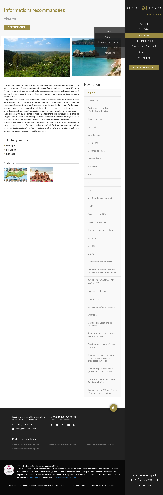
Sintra (91, 253)
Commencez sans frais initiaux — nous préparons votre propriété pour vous (102, 358)
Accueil (144, 23)
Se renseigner (144, 485)
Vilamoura (93, 142)
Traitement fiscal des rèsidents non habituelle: (99, 109)
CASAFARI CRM (107, 485)
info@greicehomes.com (24, 428)
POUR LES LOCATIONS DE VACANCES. (101, 281)
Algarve (92, 92)
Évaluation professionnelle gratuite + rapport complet (100, 370)
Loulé (90, 206)
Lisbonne (92, 238)
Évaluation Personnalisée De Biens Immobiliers (101, 335)
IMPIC (83, 485)
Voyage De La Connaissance (101, 307)
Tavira (91, 190)
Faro (90, 174)
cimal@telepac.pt (35, 477)
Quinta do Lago (95, 119)
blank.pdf (11, 145)
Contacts (144, 52)
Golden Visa (94, 100)
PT (149, 58)
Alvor (90, 182)
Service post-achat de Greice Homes (101, 345)
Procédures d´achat (97, 291)
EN (139, 58)
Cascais (91, 245)
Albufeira (92, 166)
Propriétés (143, 29)
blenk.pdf (11, 149)
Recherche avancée (144, 67)
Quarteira (92, 314)
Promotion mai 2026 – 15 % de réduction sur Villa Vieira (102, 391)
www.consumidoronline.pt (65, 477)
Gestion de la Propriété (144, 46)
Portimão (92, 127)
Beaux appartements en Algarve (25, 444)
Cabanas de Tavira (96, 150)
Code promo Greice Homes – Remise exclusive (101, 381)
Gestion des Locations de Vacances (100, 324)
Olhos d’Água (94, 158)
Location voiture (96, 299)
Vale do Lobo (94, 135)
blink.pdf (10, 153)
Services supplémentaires (100, 222)
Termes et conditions (98, 214)
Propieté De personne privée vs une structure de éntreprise (102, 271)
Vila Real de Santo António (100, 198)
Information (144, 35)
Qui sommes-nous (143, 40)
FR (144, 58)
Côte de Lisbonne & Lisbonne (101, 230)
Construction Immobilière (100, 261)
